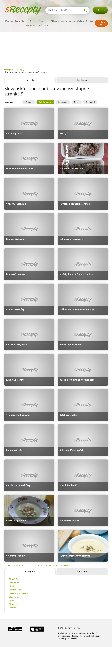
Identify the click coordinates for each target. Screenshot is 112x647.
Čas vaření (90, 102)
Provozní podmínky (76, 633)
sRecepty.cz (9, 69)
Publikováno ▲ (45, 102)
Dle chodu (13, 607)
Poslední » (65, 566)
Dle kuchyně (14, 582)
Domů (9, 21)
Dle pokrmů (14, 597)
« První (8, 566)
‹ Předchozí (18, 566)
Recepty (19, 21)
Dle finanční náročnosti (18, 593)
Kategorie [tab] (30, 571)
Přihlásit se (101, 23)
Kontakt (90, 633)
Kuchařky (82, 79)
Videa (80, 21)
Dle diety (12, 586)
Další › (55, 566)
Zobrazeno (63, 102)
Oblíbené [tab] (82, 571)
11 (50, 566)
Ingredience (68, 21)
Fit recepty (31, 23)
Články (54, 21)
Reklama (62, 633)
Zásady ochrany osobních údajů (86, 636)
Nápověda (72, 638)
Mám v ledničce (43, 23)
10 (46, 566)
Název (76, 102)
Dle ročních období (17, 590)
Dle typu (12, 600)
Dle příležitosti (15, 579)
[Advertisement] (56, 48)
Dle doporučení (15, 604)
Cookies (61, 638)
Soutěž (90, 21)
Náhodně (28, 102)
